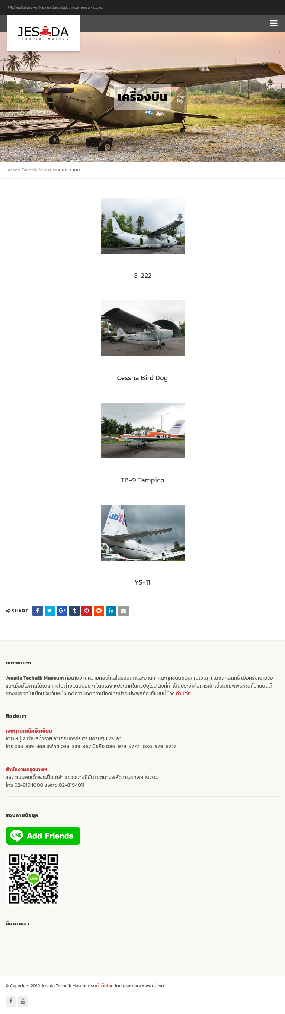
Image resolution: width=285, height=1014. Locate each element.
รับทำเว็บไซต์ (103, 985)
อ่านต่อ (183, 694)
